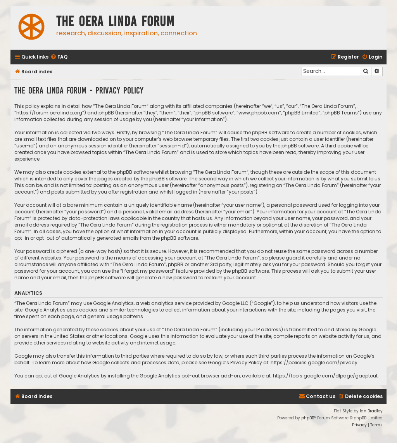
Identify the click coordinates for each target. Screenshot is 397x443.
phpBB (307, 418)
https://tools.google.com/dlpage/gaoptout (325, 375)
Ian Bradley (371, 411)
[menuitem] (58, 57)
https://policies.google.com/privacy (314, 362)
